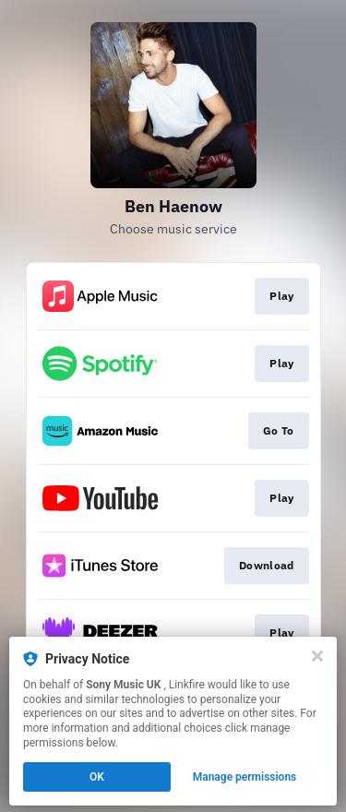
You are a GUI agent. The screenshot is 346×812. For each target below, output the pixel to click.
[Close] (317, 656)
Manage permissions (245, 776)
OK (96, 776)
